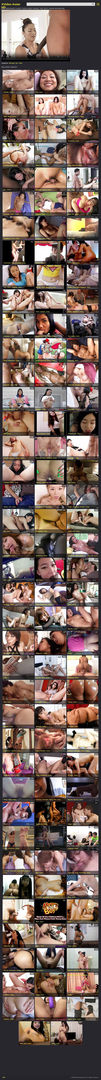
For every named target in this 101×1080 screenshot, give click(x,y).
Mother (77, 116)
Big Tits (70, 92)
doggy (70, 824)
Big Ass (12, 458)
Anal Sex (6, 458)
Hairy (69, 165)
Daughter (14, 287)
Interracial (71, 116)
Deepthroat (7, 141)
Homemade (7, 263)
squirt (10, 799)
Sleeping (74, 165)
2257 (3, 1077)
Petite (9, 287)
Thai (49, 336)
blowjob (6, 92)
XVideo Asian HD (10, 4)
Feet (5, 287)
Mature (38, 263)
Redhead (43, 360)
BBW (5, 116)
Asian (20, 63)
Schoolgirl (76, 287)
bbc (16, 63)
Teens (75, 92)
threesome (71, 141)
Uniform (38, 214)
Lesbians (38, 238)
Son (69, 336)
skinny (44, 189)
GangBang (7, 238)
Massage (12, 63)
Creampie (6, 214)
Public (70, 507)
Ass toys (6, 165)
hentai (38, 360)
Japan (70, 1019)
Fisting (70, 702)
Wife (43, 238)
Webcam (43, 116)
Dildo (11, 165)
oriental (18, 970)
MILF (73, 263)
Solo (37, 970)
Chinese (70, 751)
